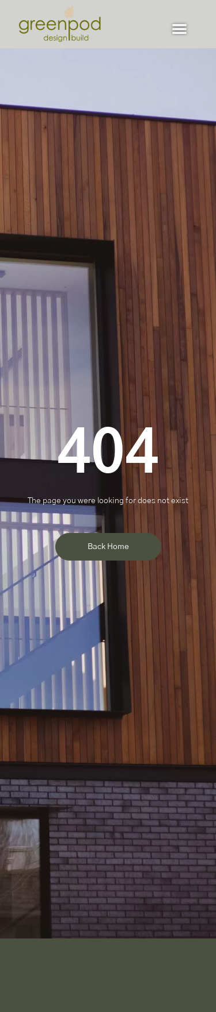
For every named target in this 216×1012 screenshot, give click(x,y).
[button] (180, 28)
